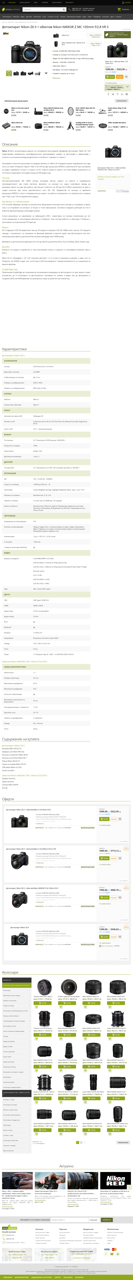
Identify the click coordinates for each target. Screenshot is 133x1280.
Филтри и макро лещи (10, 1110)
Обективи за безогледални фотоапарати (16, 985)
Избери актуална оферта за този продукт (111, 178)
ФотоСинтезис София (42, 1232)
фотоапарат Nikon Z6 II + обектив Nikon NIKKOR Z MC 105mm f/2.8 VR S (112, 169)
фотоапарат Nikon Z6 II (19, 927)
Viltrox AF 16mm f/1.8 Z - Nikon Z (68, 1092)
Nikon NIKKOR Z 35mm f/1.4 (115, 1060)
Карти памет (7, 1057)
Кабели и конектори (9, 1001)
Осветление (37, 17)
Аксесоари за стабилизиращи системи (15, 1011)
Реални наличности (89, 1240)
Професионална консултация (92, 1238)
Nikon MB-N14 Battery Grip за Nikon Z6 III (53, 109)
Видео (23, 17)
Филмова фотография (74, 17)
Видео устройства (9, 1041)
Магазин (12, 2)
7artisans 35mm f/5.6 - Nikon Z (43, 996)
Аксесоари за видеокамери (12, 1087)
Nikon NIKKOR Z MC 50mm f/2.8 (92, 1060)
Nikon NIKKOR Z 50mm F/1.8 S (43, 1060)
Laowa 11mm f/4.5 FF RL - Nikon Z (44, 1092)
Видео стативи (7, 1046)
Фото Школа (111, 1238)
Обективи (16, 17)
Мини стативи (7, 1130)
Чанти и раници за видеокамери (13, 1031)
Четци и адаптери (9, 1052)
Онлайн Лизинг (64, 1243)
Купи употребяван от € (111, 946)
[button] (108, 95)
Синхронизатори (8, 1082)
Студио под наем (41, 1243)
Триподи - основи (9, 1100)
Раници (5, 1036)
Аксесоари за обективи (10, 1140)
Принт (25, 2)
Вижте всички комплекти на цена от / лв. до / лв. (117, 87)
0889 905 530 (8, 1239)
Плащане (62, 1235)
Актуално (79, 1277)
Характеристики (22, 1277)
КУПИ (111, 77)
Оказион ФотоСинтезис (43, 1240)
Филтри (62, 17)
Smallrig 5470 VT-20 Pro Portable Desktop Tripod (84, 124)
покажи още (40, 823)
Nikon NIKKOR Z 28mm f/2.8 (115, 996)
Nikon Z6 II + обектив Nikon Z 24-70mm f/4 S (116, 62)
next (84, 1142)
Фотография (56, 2)
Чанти (44, 17)
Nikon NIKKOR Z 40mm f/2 (91, 996)
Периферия (97, 17)
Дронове (29, 17)
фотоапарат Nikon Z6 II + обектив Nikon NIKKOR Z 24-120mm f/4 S (32, 888)
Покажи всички (121, 101)
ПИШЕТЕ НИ (8, 1235)
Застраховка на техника (91, 1243)
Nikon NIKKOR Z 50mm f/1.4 (66, 1028)
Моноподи (6, 990)
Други (112, 17)
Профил (128, 2)
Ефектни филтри (8, 1151)
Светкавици (7, 1125)
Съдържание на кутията (41, 1277)
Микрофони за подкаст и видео (13, 1072)
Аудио (84, 17)
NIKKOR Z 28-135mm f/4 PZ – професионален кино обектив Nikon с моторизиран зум (81, 1193)
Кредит (119, 77)
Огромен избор (88, 1235)
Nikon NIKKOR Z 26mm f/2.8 (91, 1028)
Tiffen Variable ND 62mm (117, 123)
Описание (7, 1277)
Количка (125, 9)
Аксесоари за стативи (10, 1105)
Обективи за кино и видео (11, 995)
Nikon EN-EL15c (17, 123)
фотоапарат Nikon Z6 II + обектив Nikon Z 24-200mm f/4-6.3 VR (31, 849)
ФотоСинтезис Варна (42, 1235)
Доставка (62, 1238)
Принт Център (40, 1238)
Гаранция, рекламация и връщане (70, 1240)
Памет (90, 17)
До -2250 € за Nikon (111, 83)
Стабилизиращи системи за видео (14, 1021)
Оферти (58, 1277)
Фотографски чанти (9, 1026)
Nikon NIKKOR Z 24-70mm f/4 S (92, 1124)
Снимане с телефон (9, 1145)
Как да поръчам (64, 1232)
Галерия (45, 2)
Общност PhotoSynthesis (115, 1232)
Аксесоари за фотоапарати (11, 1115)
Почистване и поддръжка (11, 1120)
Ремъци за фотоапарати (11, 1016)
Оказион (118, 17)
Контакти (69, 2)
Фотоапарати (7, 17)
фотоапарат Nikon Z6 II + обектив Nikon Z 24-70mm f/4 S (28, 810)
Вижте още (56, 78)
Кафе (108, 1243)
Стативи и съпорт (53, 17)
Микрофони (7, 1077)
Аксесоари (105, 17)
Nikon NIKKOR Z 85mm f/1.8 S (116, 1092)
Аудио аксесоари (8, 1062)
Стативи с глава (8, 1135)
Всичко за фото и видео (90, 1232)
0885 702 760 (49, 1258)
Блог (36, 2)
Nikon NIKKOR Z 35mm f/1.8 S (67, 1124)
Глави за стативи (8, 1006)
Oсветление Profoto (9, 1067)
